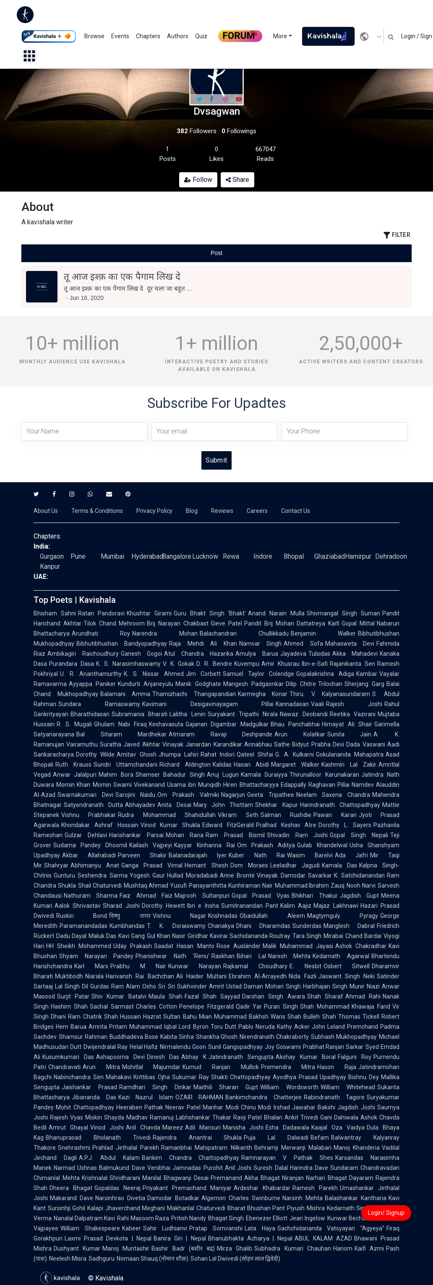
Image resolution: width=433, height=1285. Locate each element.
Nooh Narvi (361, 885)
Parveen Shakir (142, 855)
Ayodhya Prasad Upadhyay (309, 1077)
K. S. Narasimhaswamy (128, 663)
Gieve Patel (226, 623)
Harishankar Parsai (136, 835)
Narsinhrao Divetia (120, 1198)
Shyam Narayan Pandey (96, 956)
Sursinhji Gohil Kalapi (75, 1208)
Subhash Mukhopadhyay (344, 1036)
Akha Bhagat (262, 1178)
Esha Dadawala (287, 1127)
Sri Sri (166, 986)
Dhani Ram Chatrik (76, 1016)
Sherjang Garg (364, 684)
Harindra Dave (309, 1167)
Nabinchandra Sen (79, 1077)
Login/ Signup (386, 1212)
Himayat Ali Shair (347, 724)
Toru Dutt (223, 1026)
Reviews (222, 510)
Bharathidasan (90, 714)
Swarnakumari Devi (85, 794)
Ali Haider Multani (201, 976)
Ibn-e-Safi (315, 663)
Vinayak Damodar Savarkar (294, 875)
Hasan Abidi (251, 764)
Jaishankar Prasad (89, 1087)
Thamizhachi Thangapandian (194, 694)
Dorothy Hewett (163, 905)
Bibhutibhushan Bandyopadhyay (121, 643)
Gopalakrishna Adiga (325, 673)
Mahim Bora (116, 774)
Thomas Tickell (358, 1016)
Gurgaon (52, 556)
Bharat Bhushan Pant (256, 1208)
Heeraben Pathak (140, 1107)
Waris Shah (286, 1016)
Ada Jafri (351, 855)
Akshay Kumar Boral (306, 1057)
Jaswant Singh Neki (346, 976)
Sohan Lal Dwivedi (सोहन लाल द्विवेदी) (235, 1258)
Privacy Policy (154, 510)
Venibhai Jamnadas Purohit (185, 1167)
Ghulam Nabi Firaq (120, 724)
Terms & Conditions (97, 510)
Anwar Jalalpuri (75, 774)
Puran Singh (281, 1006)
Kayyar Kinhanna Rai (204, 845)
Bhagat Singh (226, 1218)
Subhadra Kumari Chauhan (292, 1248)
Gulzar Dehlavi (86, 835)
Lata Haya (260, 1228)
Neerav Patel (183, 1107)
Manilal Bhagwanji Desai (175, 1178)
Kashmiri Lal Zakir (348, 764)
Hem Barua (71, 1026)
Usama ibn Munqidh (194, 784)
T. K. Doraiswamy (176, 925)
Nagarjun (233, 794)
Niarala (94, 976)
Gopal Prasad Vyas (261, 895)
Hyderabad (147, 556)
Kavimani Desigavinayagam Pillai (208, 704)
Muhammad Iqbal (153, 1026)
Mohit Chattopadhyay (85, 1107)
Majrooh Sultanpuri (202, 895)
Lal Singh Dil (71, 986)
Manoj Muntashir (125, 1248)
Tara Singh (306, 936)
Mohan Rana (185, 835)
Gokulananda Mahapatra (349, 754)
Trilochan (330, 684)
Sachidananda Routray (260, 936)
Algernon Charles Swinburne (240, 1198)
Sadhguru (102, 1258)
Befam (319, 1137)
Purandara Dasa (71, 663)
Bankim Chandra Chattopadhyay (191, 1157)
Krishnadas (222, 915)
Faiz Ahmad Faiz (146, 895)
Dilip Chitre (301, 684)
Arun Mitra (101, 1067)
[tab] (86, 253)
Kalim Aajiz (295, 905)
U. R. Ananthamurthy (91, 673)
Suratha (110, 744)
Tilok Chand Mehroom (114, 623)
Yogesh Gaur (147, 875)
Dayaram (361, 1178)
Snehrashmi (74, 1147)
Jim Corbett (203, 673)
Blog (192, 510)
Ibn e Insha (203, 905)
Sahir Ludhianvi (165, 1228)
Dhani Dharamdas (263, 925)
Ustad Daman (244, 986)
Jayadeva (293, 653)
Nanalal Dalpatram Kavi (84, 1218)
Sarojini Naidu (135, 794)
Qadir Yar (249, 1006)
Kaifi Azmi (369, 1248)
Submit (216, 460)
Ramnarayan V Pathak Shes (287, 1157)
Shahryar (56, 865)
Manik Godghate (198, 684)
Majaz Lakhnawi (335, 905)
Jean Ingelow (307, 1218)
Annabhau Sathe (267, 744)
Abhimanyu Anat (94, 865)
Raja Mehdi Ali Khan (203, 643)
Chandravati (64, 1067)
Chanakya (221, 925)
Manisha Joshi (243, 1127)
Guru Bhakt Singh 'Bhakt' (210, 613)
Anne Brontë (237, 875)
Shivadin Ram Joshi (297, 835)
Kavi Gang (131, 936)
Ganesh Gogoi (141, 653)
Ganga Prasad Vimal (152, 865)
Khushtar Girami (149, 613)
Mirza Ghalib (234, 1248)
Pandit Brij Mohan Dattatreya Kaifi (291, 623)
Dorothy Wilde (95, 754)
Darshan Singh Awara (273, 996)
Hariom (342, 1248)
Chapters (148, 36)
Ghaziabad (329, 556)
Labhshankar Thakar (203, 1117)
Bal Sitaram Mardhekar (121, 734)
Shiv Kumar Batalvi (118, 996)
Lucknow (205, 556)
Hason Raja (336, 1067)
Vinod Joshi (107, 1127)
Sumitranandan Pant (249, 905)
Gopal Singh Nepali (359, 835)
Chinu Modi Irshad (265, 1107)
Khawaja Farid (371, 1006)
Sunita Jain (349, 734)
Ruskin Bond (81, 915)
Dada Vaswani (365, 744)
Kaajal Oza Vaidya (338, 1127)
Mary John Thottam (223, 804)
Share (237, 180)
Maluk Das (102, 936)
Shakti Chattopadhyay (241, 1077)
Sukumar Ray (190, 1077)
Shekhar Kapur (276, 804)
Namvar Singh (260, 643)
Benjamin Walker (323, 633)
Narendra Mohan (164, 633)
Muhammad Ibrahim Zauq (310, 885)
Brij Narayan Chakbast (178, 623)
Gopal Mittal (358, 623)
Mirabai (333, 936)
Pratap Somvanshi (216, 1228)
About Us (46, 510)
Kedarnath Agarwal (341, 956)
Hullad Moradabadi (192, 875)
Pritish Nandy (188, 1218)
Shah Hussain (122, 1016)
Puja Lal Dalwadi (276, 1137)
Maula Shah (166, 996)
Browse (94, 36)
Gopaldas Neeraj (117, 1188)
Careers (257, 510)
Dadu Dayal (71, 936)
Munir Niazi (365, 986)
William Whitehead (348, 1087)
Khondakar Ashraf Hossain (99, 825)
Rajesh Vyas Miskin (76, 1117)
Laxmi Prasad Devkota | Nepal (108, 1238)
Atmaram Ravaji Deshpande (220, 734)
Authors (177, 36)
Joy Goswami (283, 1046)
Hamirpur (358, 556)
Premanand (226, 1178)
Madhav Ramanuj (150, 1117)
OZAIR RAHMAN (199, 1097)
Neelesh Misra (67, 1258)
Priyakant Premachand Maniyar (187, 1188)
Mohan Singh (283, 986)
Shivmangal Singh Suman (343, 613)
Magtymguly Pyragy (342, 915)
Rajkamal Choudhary (255, 966)
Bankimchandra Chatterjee (263, 1097)
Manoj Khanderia (357, 1147)
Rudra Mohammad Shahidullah (167, 815)
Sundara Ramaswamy (99, 704)
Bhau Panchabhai (295, 724)
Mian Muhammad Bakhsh (234, 1016)
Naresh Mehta (289, 956)
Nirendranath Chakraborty (274, 1036)
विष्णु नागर (129, 915)
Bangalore (176, 556)
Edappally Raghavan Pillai (315, 784)
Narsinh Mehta (302, 1198)
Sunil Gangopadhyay (235, 1046)
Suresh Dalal (270, 1167)
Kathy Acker (293, 1026)
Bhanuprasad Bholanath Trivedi (98, 1137)
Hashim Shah (69, 1006)
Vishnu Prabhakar (88, 815)
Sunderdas (306, 925)
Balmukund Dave (122, 1167)
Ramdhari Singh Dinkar (155, 1087)
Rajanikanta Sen (352, 663)
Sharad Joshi (121, 905)
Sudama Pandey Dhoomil (90, 845)
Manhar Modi (221, 1107)
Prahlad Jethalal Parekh (125, 1147)
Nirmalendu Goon (183, 1046)
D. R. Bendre (214, 663)
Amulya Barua (256, 653)
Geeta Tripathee (270, 794)
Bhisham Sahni (55, 613)
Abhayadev (140, 804)
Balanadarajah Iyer (198, 855)
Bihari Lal (251, 956)
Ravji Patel (247, 1117)
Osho (149, 986)
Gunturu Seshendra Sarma (91, 875)
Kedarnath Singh (349, 1208)
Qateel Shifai (255, 754)
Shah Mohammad (325, 1006)
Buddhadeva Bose (134, 1036)
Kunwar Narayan (194, 966)
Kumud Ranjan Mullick (220, 1067)
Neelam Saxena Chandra (333, 794)
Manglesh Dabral (349, 925)
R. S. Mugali (74, 724)
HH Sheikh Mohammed (78, 946)
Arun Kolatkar (299, 734)
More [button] (280, 36)
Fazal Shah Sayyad (212, 996)
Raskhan (223, 956)
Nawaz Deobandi (303, 714)
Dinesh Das (163, 1057)
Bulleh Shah (319, 1016)
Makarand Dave (71, 1198)
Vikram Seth (238, 815)
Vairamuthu (82, 744)
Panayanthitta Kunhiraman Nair (231, 885)
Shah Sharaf (325, 996)
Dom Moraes (249, 865)
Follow (198, 180)
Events (120, 36)
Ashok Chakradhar (360, 946)
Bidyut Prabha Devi (318, 744)
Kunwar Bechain (348, 1218)
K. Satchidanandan (359, 875)
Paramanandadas (83, 925)
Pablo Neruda (256, 1026)
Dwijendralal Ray (105, 1046)
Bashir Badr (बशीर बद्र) (183, 1248)
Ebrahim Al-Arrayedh (258, 976)
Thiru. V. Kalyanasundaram (330, 694)
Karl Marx (91, 966)
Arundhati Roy (101, 633)
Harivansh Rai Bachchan (140, 976)
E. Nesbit (305, 966)
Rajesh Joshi (354, 704)
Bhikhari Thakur (314, 895)
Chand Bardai (363, 936)
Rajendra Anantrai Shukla (197, 1137)
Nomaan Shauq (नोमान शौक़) (152, 1258)
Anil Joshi (238, 1167)
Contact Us (295, 510)
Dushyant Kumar (77, 1248)
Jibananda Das (94, 1097)
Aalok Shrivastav (78, 905)
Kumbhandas (127, 925)
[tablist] (216, 253)
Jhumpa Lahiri (178, 754)
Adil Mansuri (203, 1127)
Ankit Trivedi (301, 1117)
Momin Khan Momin (83, 784)
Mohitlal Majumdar (151, 1067)
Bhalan (273, 1117)
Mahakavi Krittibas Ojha (138, 1077)
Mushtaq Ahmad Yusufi (155, 885)
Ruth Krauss (73, 764)
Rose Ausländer (238, 946)
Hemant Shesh (206, 865)
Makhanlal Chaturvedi (196, 1208)
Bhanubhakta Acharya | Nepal (250, 1238)
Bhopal (294, 556)
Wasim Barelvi (310, 855)
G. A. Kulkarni (294, 754)
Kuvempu (246, 663)
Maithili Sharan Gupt (225, 1087)
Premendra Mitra (288, 1067)
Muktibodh (69, 976)
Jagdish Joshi (356, 1107)
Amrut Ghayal (68, 1127)
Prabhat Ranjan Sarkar (333, 1046)
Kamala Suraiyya (264, 774)
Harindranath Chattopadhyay (340, 804)
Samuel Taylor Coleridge (258, 673)
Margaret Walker (295, 764)
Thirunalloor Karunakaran (324, 774)
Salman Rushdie (286, 815)
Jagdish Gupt (359, 895)
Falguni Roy (354, 1057)
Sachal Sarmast (112, 1006)
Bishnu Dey (363, 1077)
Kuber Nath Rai (256, 855)
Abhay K (193, 1057)
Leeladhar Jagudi (295, 865)
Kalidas (222, 764)
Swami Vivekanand (139, 784)
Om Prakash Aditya (266, 845)
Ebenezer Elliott (266, 1218)
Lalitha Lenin (187, 714)
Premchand (362, 1026)
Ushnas (87, 1167)
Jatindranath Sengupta (241, 1057)
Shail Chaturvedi (100, 885)
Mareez (172, 1127)
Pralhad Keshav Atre (286, 825)
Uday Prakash (132, 946)
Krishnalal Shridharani (111, 1178)
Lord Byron (193, 1026)
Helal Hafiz (144, 1046)
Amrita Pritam (108, 1026)
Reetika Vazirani (353, 714)
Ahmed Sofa (303, 643)
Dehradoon (391, 556)
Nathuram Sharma (90, 895)
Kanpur (50, 566)
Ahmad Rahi (363, 996)
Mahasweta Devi (349, 643)
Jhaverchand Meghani (135, 1208)
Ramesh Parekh (315, 1188)
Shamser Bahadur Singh (170, 774)
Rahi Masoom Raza (143, 1218)
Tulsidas (319, 653)
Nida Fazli (302, 976)
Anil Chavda (143, 1127)
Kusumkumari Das (68, 1057)
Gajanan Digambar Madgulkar (227, 724)
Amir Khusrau (280, 663)
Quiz (201, 36)
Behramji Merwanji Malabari (292, 1147)
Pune (78, 556)
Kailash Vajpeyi (150, 845)
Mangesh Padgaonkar (253, 684)
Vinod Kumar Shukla (171, 825)
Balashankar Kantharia (355, 1198)
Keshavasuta (166, 724)
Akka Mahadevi (355, 653)
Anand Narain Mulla (276, 613)
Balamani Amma (125, 694)
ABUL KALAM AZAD (323, 1238)
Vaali (317, 704)
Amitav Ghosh (136, 754)
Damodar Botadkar (173, 1198)
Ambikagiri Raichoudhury (83, 653)
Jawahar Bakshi (314, 1107)
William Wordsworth (289, 1087)
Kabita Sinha (177, 1036)
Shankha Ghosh (217, 1036)
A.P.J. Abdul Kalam (109, 1157)
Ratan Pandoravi (101, 613)
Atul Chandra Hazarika (198, 653)
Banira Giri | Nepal (180, 1238)
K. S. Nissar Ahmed (153, 673)
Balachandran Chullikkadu (244, 633)
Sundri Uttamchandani (125, 764)
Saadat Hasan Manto (184, 946)
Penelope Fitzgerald (206, 1006)
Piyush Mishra (305, 1208)
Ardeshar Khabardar (262, 1188)
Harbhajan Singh (325, 986)
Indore (262, 556)
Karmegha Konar (263, 694)
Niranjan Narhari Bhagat (314, 1178)
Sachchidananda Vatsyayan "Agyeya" (330, 1228)
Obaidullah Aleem (272, 915)
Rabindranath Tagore (334, 1097)
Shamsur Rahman (83, 1036)
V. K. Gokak (179, 663)
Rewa (231, 556)
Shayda (114, 1117)
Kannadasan (292, 704)
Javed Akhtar (141, 744)
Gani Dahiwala (339, 1117)
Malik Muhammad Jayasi (298, 946)
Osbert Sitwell (346, 966)
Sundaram (344, 1167)
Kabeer (131, 1228)
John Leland (328, 1026)
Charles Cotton (156, 1006)
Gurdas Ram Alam (115, 986)
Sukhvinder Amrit (200, 986)
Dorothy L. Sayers (344, 825)
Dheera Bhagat (71, 1188)
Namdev (363, 784)
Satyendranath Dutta (93, 804)
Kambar (366, 673)
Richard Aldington (185, 764)
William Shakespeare (90, 1228)
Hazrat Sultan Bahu (170, 1016)
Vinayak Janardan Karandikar (202, 744)
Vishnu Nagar (179, 915)
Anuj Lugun (223, 774)
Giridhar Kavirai (207, 936)
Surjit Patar (73, 996)
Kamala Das (339, 865)
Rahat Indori (218, 754)
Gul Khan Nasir (166, 936)
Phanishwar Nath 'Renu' (172, 956)
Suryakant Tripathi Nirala (243, 714)
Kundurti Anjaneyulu (145, 684)
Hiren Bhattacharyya (250, 784)
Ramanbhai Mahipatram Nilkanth (206, 1147)
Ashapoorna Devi (120, 1057)
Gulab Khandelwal (322, 845)
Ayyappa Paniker (92, 684)
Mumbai (112, 556)
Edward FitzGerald (228, 825)
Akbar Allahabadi (89, 855)
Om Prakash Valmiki (188, 794)
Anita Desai (174, 804)
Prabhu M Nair (138, 966)
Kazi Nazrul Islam (145, 1097)
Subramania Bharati (139, 714)
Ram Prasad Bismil (235, 835)
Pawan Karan (334, 815)
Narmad (64, 1167)
